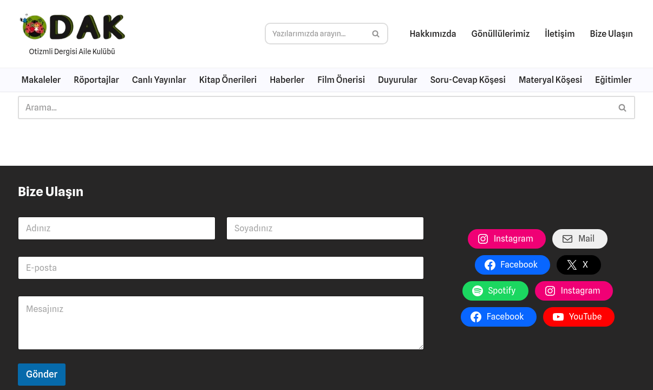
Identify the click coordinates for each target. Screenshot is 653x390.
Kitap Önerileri (228, 80)
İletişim (559, 34)
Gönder (41, 374)
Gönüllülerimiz (501, 34)
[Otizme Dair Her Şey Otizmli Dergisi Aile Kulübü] (72, 34)
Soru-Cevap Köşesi (468, 80)
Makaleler (41, 80)
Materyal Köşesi (550, 80)
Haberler (287, 80)
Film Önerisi (341, 80)
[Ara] (314, 33)
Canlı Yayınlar (159, 80)
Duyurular (397, 80)
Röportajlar (96, 80)
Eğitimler (613, 80)
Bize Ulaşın (611, 34)
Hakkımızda (432, 34)
